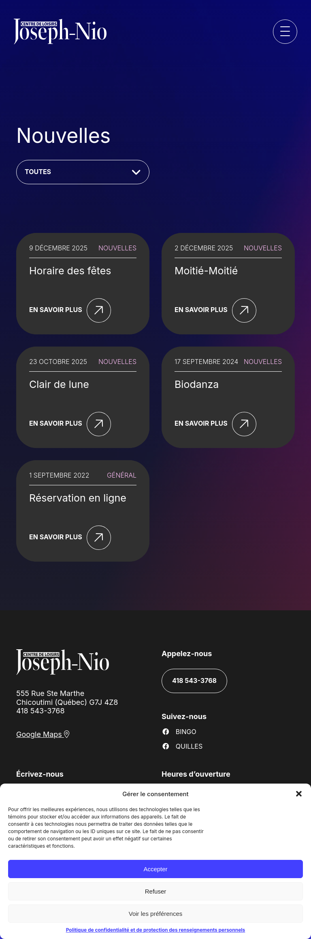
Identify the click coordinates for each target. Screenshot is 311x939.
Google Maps (43, 734)
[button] (299, 794)
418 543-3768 (40, 710)
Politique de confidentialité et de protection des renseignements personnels (155, 930)
